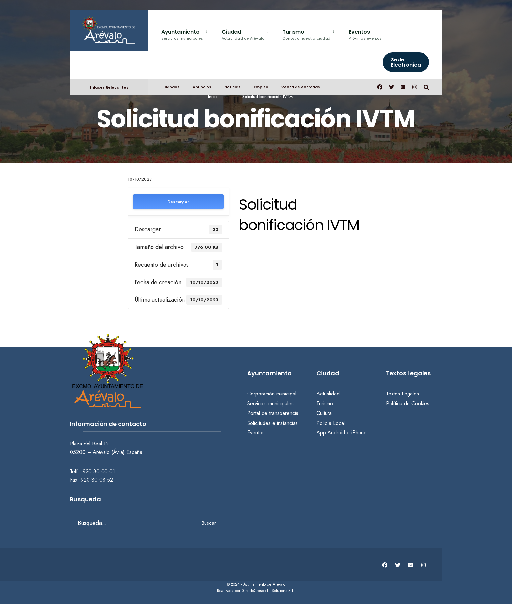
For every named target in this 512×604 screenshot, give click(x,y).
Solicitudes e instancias (272, 423)
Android (336, 432)
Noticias (232, 87)
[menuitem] (188, 33)
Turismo (306, 34)
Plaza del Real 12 (90, 443)
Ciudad (243, 34)
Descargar (178, 202)
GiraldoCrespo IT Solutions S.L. (268, 591)
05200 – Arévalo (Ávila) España (106, 452)
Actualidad (328, 393)
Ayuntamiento (182, 34)
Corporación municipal (271, 393)
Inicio (213, 97)
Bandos (172, 87)
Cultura (324, 413)
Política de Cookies (407, 403)
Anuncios (202, 87)
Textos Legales (402, 393)
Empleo (261, 87)
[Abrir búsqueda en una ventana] (426, 86)
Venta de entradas (300, 87)
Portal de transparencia (272, 413)
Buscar (209, 523)
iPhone (359, 432)
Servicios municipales (270, 403)
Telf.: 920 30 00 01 (92, 471)
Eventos (365, 34)
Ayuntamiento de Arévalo (264, 584)
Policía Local (330, 423)
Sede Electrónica (406, 62)
